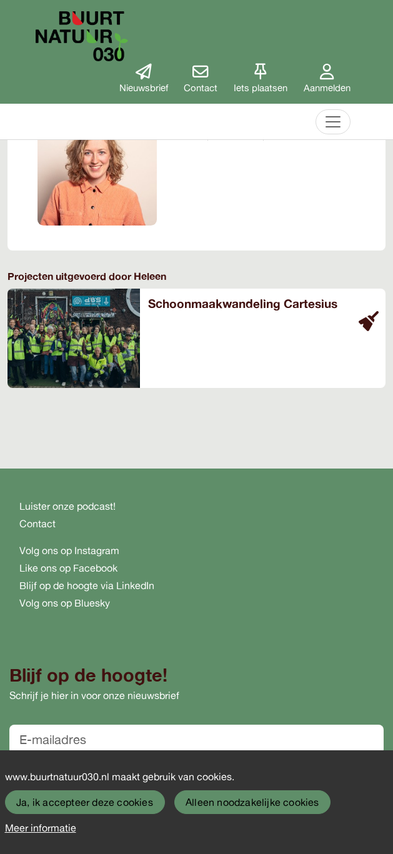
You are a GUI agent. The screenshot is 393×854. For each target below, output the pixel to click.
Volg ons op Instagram (69, 550)
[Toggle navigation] (333, 121)
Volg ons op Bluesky (64, 603)
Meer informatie (40, 828)
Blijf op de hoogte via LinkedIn (86, 585)
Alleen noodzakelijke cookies (252, 802)
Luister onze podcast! (67, 506)
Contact (37, 523)
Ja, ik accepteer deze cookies (84, 802)
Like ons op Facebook (68, 568)
